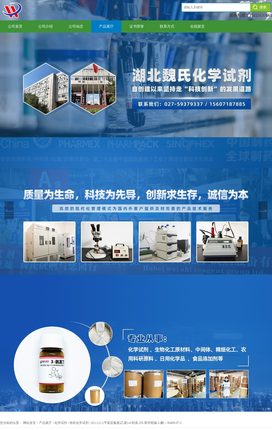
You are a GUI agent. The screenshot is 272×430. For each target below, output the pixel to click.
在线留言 (197, 26)
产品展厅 (106, 26)
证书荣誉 (136, 26)
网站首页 (29, 423)
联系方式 (167, 26)
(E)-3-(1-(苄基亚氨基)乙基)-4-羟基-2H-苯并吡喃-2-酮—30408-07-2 (136, 423)
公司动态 (76, 26)
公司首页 (15, 26)
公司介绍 (45, 26)
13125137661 (261, 15)
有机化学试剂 (79, 423)
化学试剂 (60, 423)
